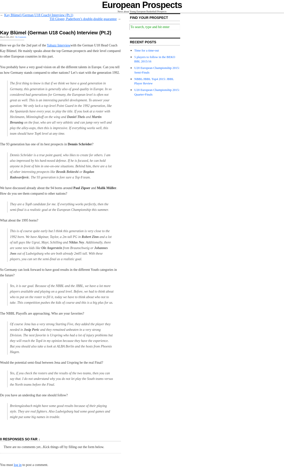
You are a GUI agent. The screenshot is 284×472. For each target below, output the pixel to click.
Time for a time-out (146, 50)
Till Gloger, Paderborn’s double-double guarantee (83, 19)
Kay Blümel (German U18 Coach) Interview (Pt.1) (38, 15)
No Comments (20, 37)
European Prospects (142, 5)
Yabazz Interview (58, 45)
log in (18, 465)
